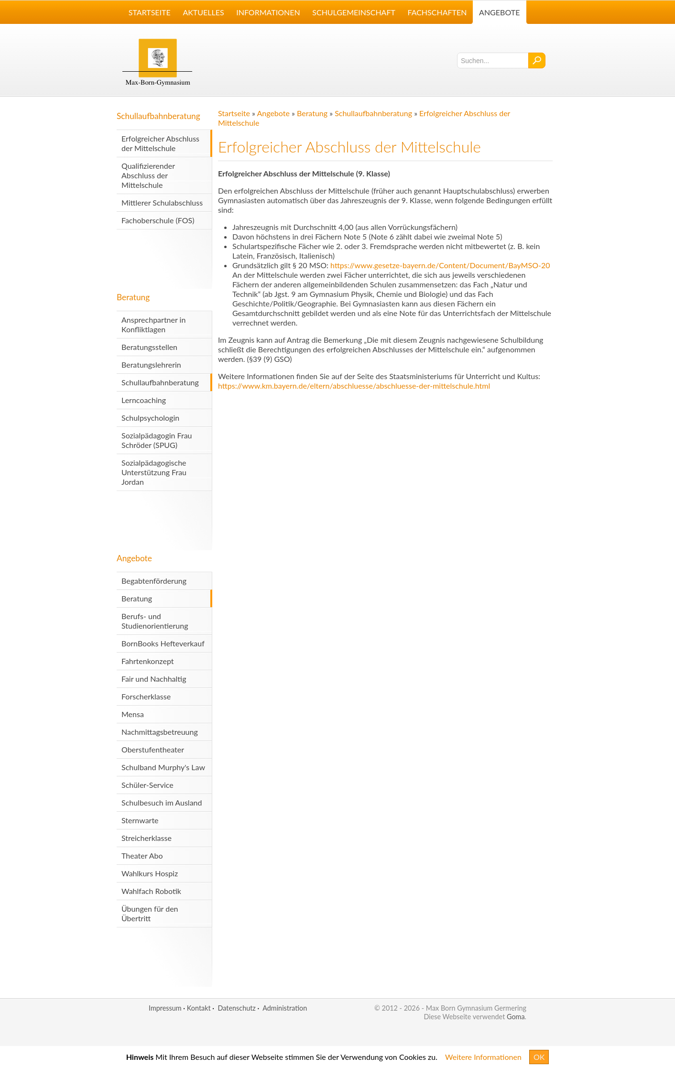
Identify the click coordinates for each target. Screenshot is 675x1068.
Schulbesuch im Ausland (161, 802)
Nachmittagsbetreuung (159, 731)
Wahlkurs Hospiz (149, 873)
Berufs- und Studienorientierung (154, 620)
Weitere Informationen (483, 1056)
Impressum (165, 1008)
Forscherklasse (146, 696)
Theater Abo (142, 855)
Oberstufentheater (152, 749)
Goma (516, 1017)
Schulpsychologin (150, 417)
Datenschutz (236, 1008)
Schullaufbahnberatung (158, 116)
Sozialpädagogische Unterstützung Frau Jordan (153, 472)
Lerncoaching (143, 399)
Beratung (133, 297)
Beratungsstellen (149, 346)
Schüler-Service (147, 784)
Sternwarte (140, 820)
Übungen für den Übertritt (149, 913)
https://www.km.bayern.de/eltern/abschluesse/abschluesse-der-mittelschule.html (354, 385)
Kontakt (199, 1008)
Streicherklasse (146, 837)
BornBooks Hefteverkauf (163, 643)
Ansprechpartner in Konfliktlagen (153, 324)
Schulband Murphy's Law (163, 767)
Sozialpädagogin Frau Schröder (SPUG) (156, 440)
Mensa (132, 714)
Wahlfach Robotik (151, 890)
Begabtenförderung (153, 580)
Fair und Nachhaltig (153, 678)
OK (538, 1056)
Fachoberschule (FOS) (157, 220)
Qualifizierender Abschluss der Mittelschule (148, 175)
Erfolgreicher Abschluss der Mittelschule (160, 143)
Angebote (134, 558)
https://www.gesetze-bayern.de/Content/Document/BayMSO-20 (440, 265)
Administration (284, 1008)
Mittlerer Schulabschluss (162, 202)
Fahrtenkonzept (147, 660)
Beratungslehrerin (151, 364)
